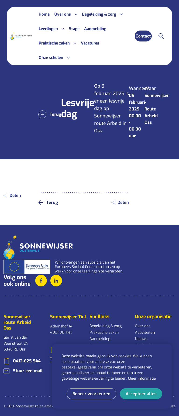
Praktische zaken (104, 332)
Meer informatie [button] (142, 378)
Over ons (142, 325)
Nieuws (141, 338)
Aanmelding (100, 338)
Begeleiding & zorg (106, 325)
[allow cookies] (141, 393)
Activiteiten (145, 332)
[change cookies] (91, 393)
